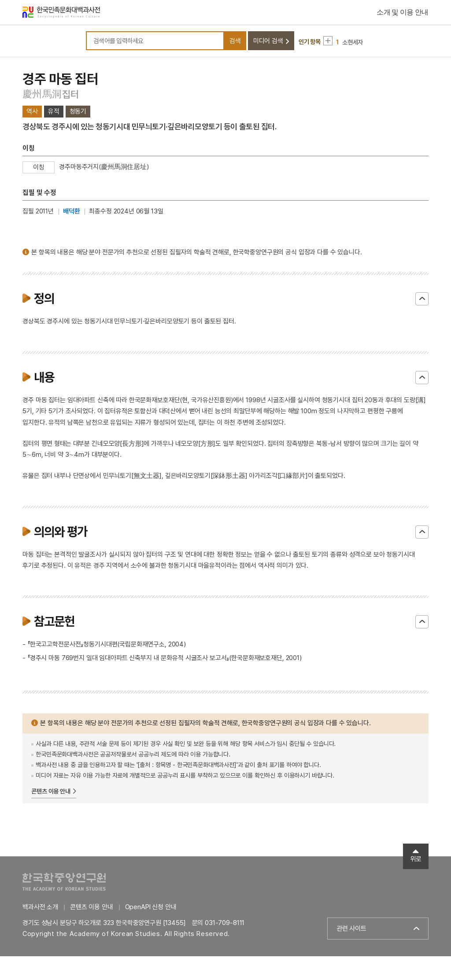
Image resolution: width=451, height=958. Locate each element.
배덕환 (71, 213)
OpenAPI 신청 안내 (151, 909)
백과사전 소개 (40, 909)
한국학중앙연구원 (64, 883)
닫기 (422, 300)
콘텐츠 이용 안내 (50, 792)
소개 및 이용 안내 (403, 13)
